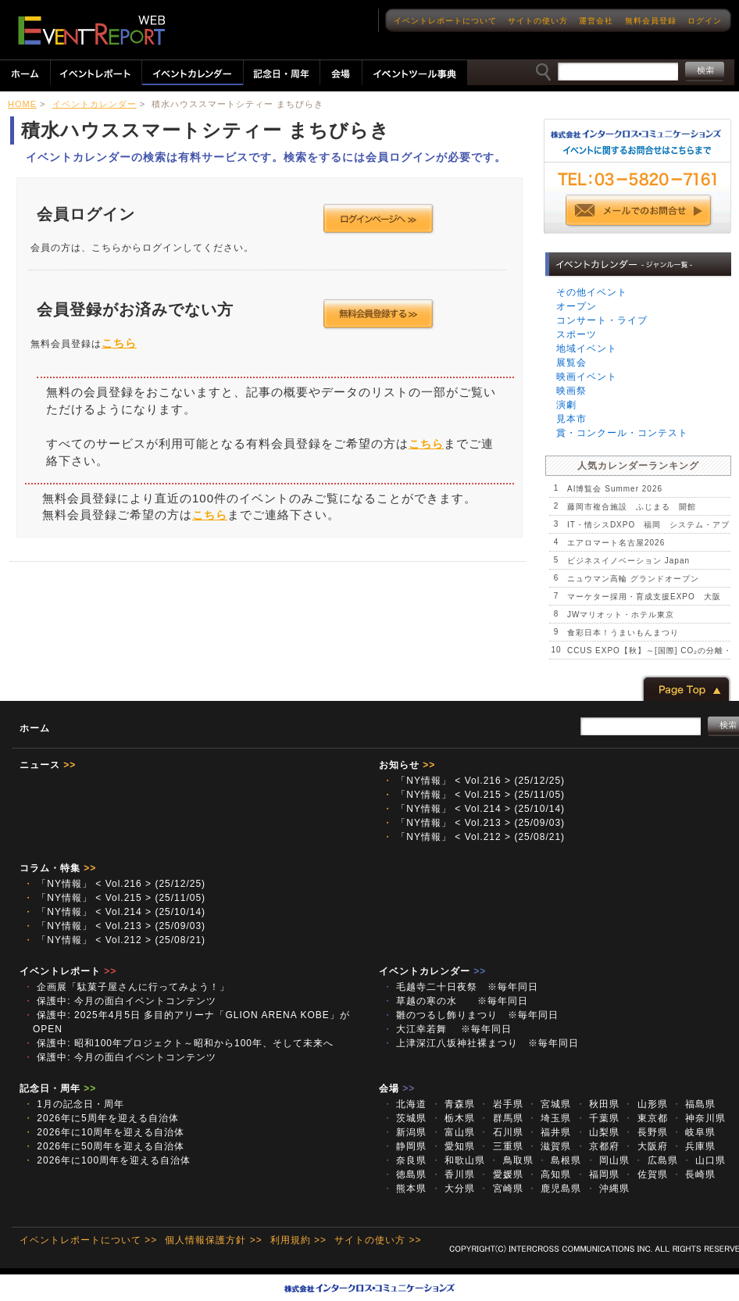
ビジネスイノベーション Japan (628, 560)
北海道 (405, 1104)
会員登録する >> (378, 314)
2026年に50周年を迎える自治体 (103, 1146)
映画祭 (571, 390)
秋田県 (597, 1104)
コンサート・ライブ (602, 320)
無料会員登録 (651, 20)
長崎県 (694, 1174)
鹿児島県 (554, 1188)
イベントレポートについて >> (88, 1240)
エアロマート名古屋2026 (616, 542)
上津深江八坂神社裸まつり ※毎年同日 (481, 1043)
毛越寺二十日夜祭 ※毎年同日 (460, 986)
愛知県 (453, 1146)
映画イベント (586, 376)
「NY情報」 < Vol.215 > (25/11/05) (474, 794)
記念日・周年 (58, 1088)
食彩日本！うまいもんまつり (623, 632)
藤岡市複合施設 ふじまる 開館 (631, 506)
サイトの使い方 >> (377, 1240)
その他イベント (591, 292)
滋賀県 (549, 1146)
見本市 (571, 418)
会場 (397, 1088)
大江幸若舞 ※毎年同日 (447, 1029)
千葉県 (597, 1118)
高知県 (549, 1174)
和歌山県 (458, 1160)
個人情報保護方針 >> (213, 1240)
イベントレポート (68, 971)
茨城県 (405, 1118)
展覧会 (571, 362)
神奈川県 (699, 1118)
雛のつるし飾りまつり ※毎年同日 (471, 1015)
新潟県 (405, 1132)
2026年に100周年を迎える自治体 (107, 1160)
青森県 (453, 1104)
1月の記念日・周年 (73, 1104)
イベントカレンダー (94, 104)
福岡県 (597, 1174)
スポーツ (576, 334)
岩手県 (501, 1104)
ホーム (35, 728)
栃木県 (453, 1118)
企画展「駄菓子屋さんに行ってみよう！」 (126, 986)
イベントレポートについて (445, 20)
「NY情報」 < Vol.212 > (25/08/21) (474, 836)
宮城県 (549, 1104)
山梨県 (597, 1132)
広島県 (655, 1160)
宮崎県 (501, 1188)
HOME (22, 104)
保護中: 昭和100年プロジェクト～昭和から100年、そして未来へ (178, 1043)
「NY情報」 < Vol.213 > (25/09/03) (474, 822)
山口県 (704, 1160)
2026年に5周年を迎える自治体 (101, 1118)
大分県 (453, 1188)
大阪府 (645, 1146)
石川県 (501, 1132)
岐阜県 (694, 1132)
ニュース (48, 765)
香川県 (453, 1174)
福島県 (694, 1104)
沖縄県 (608, 1188)
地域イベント (586, 348)
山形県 (645, 1104)
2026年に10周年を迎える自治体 (103, 1132)
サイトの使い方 (538, 20)
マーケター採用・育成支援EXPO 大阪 (644, 596)
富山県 (453, 1132)
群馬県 (501, 1118)
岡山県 (608, 1160)
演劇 (566, 404)
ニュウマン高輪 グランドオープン (633, 578)
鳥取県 (511, 1160)
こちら (119, 343)
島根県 (559, 1160)
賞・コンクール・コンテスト (622, 432)
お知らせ (407, 765)
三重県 (501, 1146)
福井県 (549, 1132)
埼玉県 (549, 1118)
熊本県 (405, 1188)
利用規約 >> (298, 1240)
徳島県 (405, 1174)
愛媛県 (501, 1174)
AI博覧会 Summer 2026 (614, 488)
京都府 (597, 1146)
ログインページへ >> (378, 218)
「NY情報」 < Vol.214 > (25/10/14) (474, 808)
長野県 (645, 1132)
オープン (576, 306)
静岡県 (405, 1146)
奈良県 (405, 1160)
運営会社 (596, 20)
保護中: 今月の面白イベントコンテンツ (119, 1000)
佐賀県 (645, 1174)
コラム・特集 (58, 868)
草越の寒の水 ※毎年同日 (455, 1000)
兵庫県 (694, 1146)
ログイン (704, 20)
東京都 (645, 1118)
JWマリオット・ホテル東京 (620, 614)
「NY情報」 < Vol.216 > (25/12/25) (474, 780)
